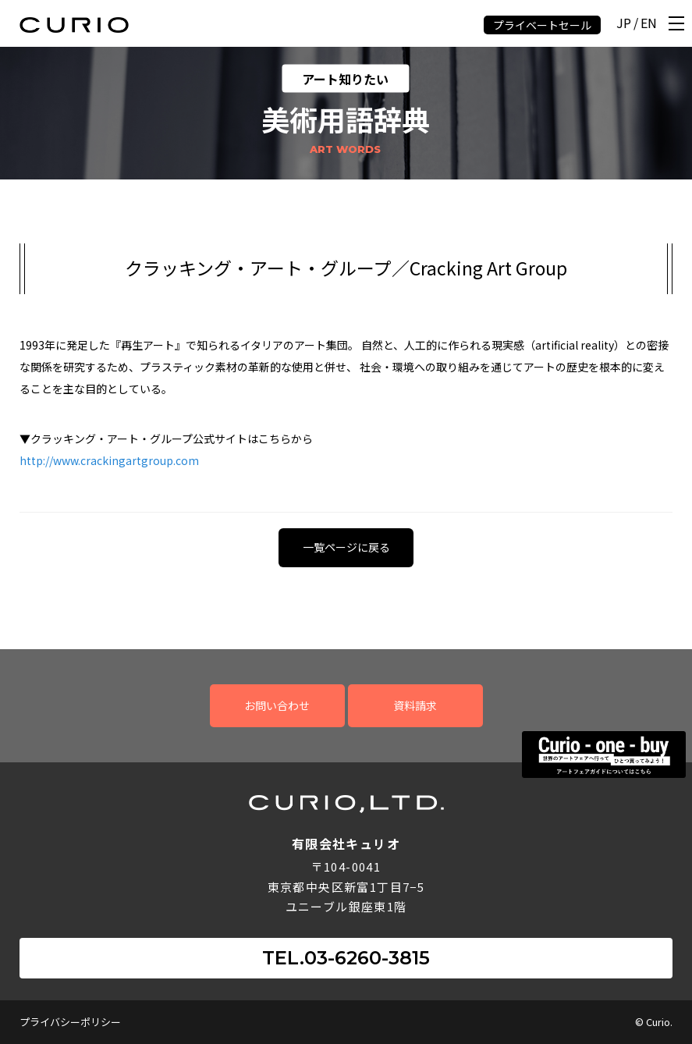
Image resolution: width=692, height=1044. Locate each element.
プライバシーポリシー (70, 1021)
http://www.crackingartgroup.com (109, 460)
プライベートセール (542, 25)
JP (623, 24)
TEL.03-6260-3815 (346, 957)
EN (649, 24)
